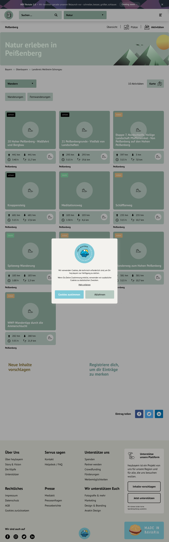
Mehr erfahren (85, 284)
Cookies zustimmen (69, 294)
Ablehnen (99, 294)
